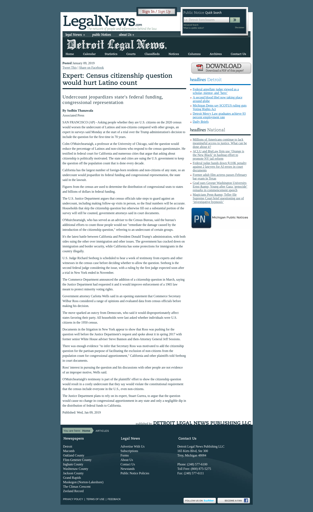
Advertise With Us (133, 446)
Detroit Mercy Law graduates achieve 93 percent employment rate (219, 115)
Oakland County (73, 455)
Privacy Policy (73, 499)
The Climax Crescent (77, 486)
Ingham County (73, 464)
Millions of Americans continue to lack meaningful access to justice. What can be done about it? (220, 143)
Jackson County (73, 473)
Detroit (67, 446)
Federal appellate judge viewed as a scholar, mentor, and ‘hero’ (216, 91)
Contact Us (128, 464)
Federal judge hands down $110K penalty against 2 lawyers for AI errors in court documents (220, 166)
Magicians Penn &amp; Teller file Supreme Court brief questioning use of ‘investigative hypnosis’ (218, 198)
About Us (127, 460)
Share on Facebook (91, 67)
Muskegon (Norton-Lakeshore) (83, 482)
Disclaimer (239, 27)
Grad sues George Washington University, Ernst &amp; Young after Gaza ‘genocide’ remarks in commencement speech (220, 186)
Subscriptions (129, 451)
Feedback (114, 499)
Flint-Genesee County (77, 460)
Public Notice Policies (135, 473)
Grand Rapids (72, 477)
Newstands (128, 468)
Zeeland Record (73, 491)
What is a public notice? (194, 28)
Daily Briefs (201, 121)
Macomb (69, 451)
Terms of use (95, 499)
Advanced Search (191, 25)
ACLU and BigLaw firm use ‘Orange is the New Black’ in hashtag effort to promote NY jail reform (218, 155)
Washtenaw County (75, 468)
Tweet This (70, 67)
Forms (125, 455)
